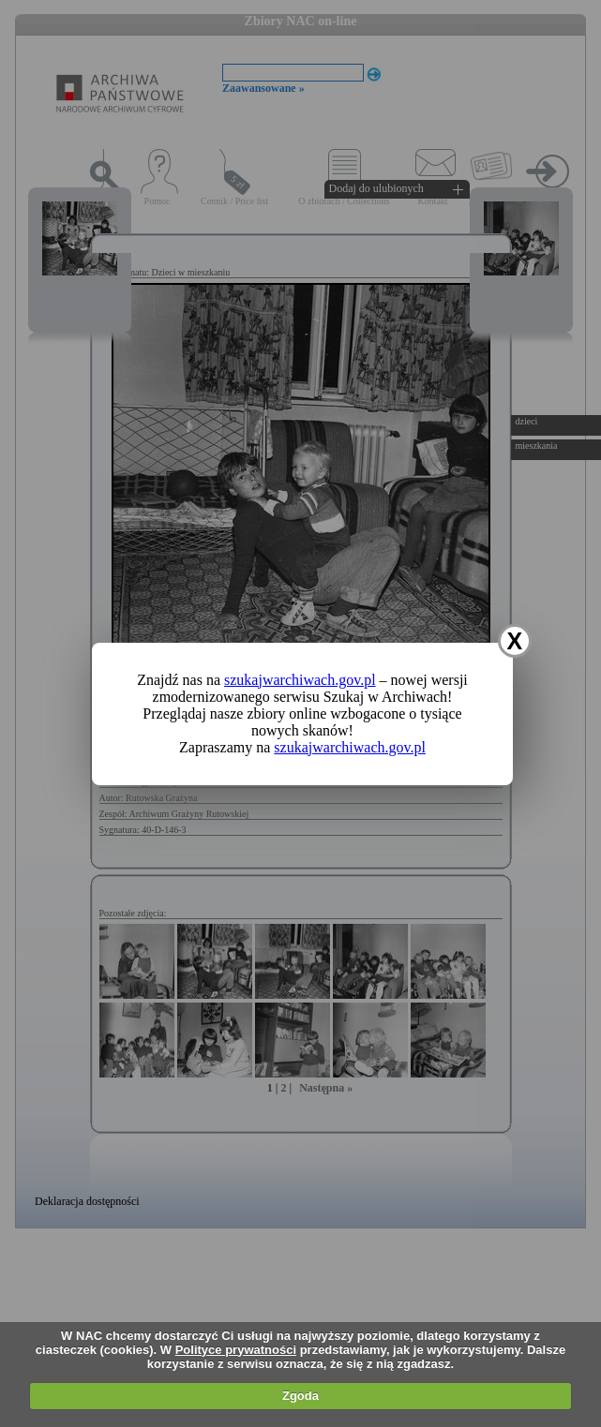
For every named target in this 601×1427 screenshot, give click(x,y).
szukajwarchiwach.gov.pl (300, 680)
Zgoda (300, 1396)
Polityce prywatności (235, 1350)
